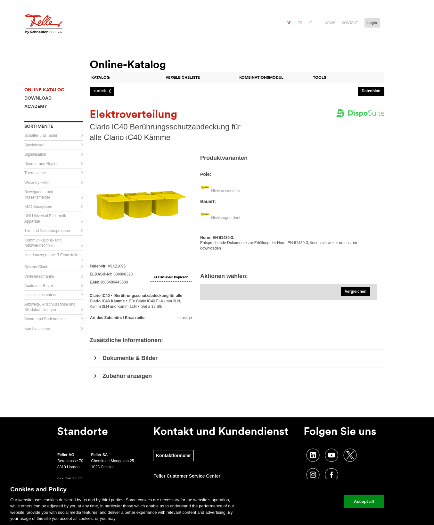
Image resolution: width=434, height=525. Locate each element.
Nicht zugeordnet (225, 218)
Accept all (364, 501)
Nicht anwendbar (225, 191)
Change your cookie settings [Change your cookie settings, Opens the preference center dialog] (309, 501)
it (310, 23)
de (288, 23)
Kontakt (350, 23)
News (330, 23)
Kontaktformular (173, 455)
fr (300, 23)
